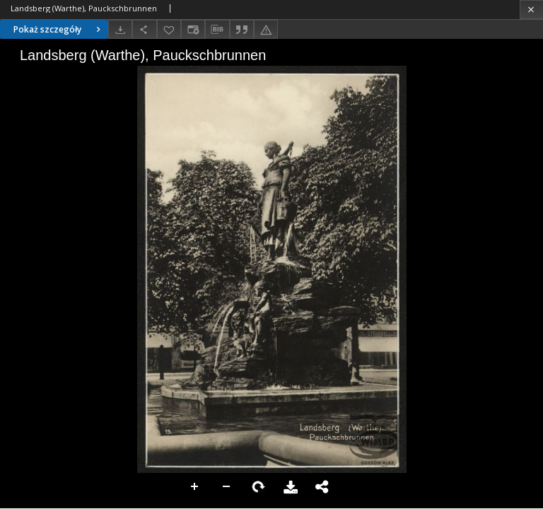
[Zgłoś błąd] (266, 29)
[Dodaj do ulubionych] (169, 29)
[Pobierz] (120, 29)
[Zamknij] (531, 9)
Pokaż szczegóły (58, 29)
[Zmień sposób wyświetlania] (193, 29)
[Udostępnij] (144, 29)
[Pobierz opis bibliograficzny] (217, 30)
